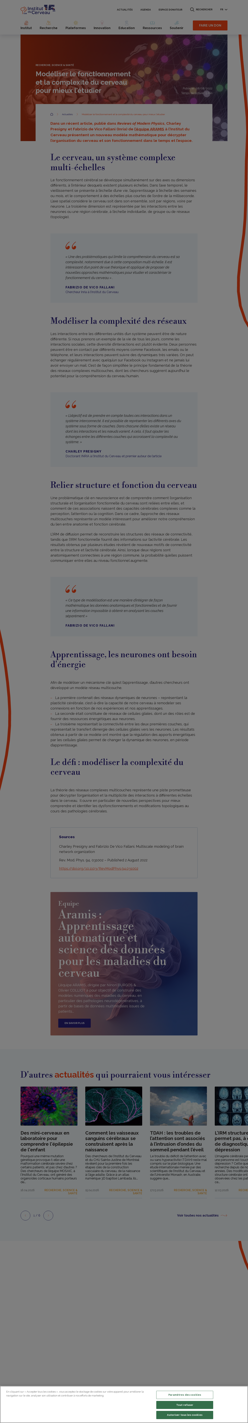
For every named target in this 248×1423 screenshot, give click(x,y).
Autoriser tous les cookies (184, 1414)
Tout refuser (184, 1404)
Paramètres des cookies (184, 1394)
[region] (124, 1404)
